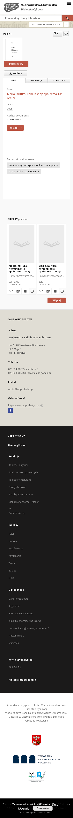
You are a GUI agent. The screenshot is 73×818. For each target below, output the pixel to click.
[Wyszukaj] (67, 18)
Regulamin (14, 606)
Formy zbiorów (17, 487)
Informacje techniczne (21, 613)
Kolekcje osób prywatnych (23, 472)
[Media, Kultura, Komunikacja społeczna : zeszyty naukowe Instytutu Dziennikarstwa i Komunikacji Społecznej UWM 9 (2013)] (51, 244)
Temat (12, 563)
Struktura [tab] (59, 80)
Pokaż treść (16, 64)
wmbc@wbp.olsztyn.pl (20, 389)
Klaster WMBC (16, 635)
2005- (10, 108)
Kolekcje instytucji (18, 465)
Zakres (12, 570)
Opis (11, 578)
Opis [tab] (13, 80)
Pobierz (14, 73)
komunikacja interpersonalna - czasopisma (33, 165)
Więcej (57, 300)
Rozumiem (43, 808)
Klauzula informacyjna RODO (25, 621)
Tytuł (11, 533)
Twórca (13, 541)
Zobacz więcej (17, 513)
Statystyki (14, 643)
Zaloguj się (15, 667)
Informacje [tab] (36, 80)
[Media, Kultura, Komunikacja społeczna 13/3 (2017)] (12, 49)
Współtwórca (16, 548)
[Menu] (68, 3)
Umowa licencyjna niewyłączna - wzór (29, 628)
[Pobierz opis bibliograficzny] (17, 291)
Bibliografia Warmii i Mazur (24, 502)
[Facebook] (10, 410)
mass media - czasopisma (24, 171)
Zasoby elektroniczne (21, 494)
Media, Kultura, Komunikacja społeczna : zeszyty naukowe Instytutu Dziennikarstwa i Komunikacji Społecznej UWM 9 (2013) (51, 268)
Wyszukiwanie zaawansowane (46, 24)
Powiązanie (15, 555)
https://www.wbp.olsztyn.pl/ (25, 405)
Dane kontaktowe (18, 598)
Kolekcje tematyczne (20, 479)
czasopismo (14, 119)
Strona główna (16, 445)
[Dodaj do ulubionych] (66, 33)
